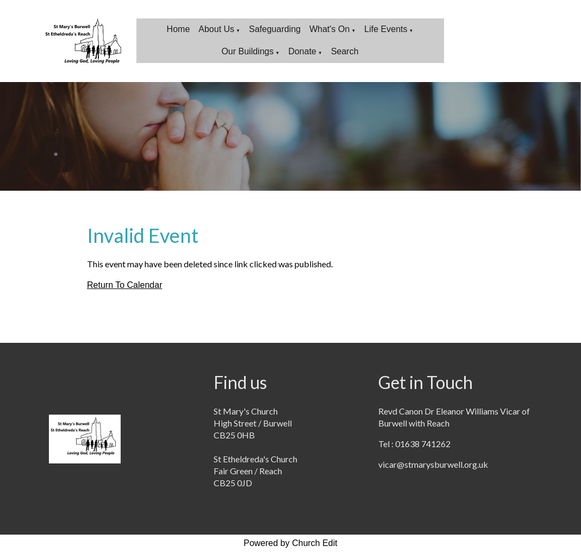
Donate (302, 51)
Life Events (385, 29)
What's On (329, 29)
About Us (216, 29)
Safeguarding (275, 29)
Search (345, 51)
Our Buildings (247, 51)
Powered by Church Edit (290, 543)
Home (178, 29)
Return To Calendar (124, 285)
